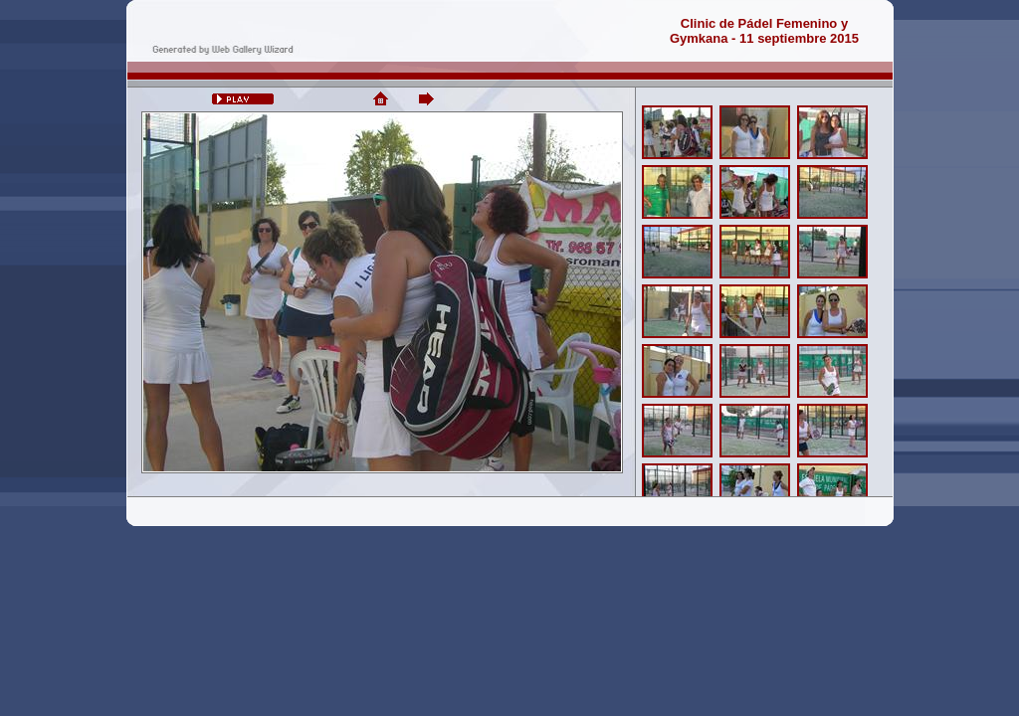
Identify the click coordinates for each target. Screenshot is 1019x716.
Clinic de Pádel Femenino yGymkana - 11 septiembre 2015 (764, 31)
